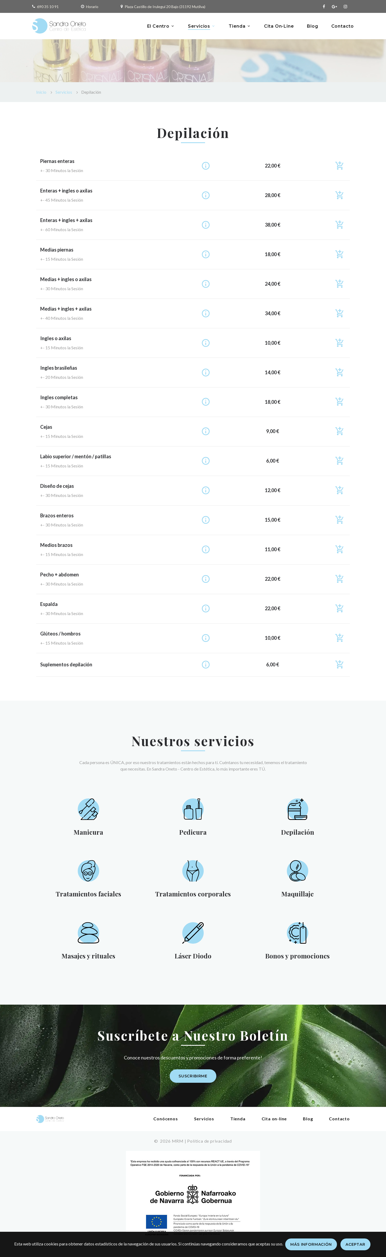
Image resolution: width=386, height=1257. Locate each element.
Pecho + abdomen (59, 574)
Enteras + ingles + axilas (66, 220)
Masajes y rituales (88, 959)
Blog (312, 26)
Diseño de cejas (57, 486)
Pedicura (193, 832)
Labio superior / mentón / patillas (75, 456)
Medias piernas (56, 250)
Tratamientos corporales (193, 896)
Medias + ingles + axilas (66, 309)
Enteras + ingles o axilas (66, 191)
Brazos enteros (57, 515)
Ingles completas (59, 397)
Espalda (49, 604)
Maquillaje (297, 896)
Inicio (41, 92)
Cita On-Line (279, 26)
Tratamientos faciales (88, 896)
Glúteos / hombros (60, 634)
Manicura (88, 832)
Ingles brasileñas (58, 368)
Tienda (237, 26)
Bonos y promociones (297, 959)
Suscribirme (193, 1080)
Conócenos (166, 1122)
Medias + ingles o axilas (66, 279)
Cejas (46, 427)
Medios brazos (56, 545)
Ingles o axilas (55, 338)
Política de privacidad (209, 1145)
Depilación (297, 832)
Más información (311, 1244)
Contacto (342, 26)
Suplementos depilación (66, 664)
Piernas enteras (57, 161)
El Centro (158, 26)
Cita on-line (274, 1122)
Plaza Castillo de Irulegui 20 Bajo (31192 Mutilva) (165, 6)
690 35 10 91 (48, 6)
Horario (92, 6)
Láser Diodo (192, 959)
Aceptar (355, 1244)
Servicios (199, 26)
